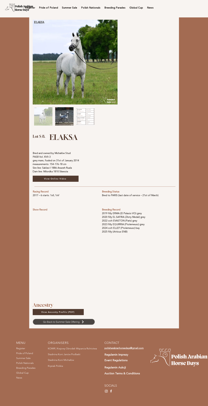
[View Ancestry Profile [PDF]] (58, 312)
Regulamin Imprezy (116, 355)
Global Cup (22, 372)
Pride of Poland (24, 353)
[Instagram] (106, 391)
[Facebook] (111, 391)
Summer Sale (23, 358)
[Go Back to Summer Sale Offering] (64, 322)
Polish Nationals (25, 363)
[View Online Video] (56, 179)
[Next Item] (112, 62)
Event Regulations (115, 360)
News (19, 377)
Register (20, 348)
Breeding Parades (25, 367)
